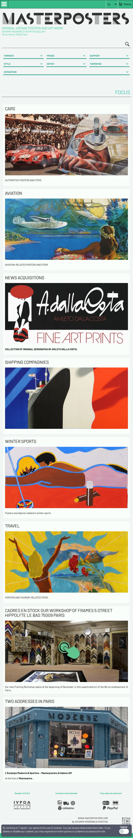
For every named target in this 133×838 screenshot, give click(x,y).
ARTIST (50, 63)
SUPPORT (95, 55)
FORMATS (9, 55)
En (109, 4)
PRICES (50, 55)
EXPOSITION (10, 72)
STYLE (7, 63)
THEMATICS (95, 63)
